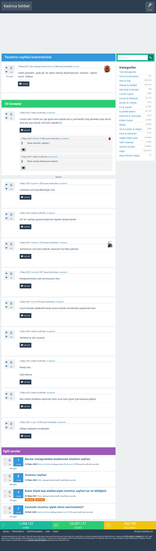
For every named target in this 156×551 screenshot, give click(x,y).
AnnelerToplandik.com (143, 531)
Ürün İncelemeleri (129, 76)
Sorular (37, 8)
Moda (122, 124)
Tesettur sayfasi (35, 475)
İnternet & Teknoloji (130, 116)
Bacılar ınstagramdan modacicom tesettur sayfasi (57, 459)
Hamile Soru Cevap (107, 8)
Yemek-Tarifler (127, 146)
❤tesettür (29, 500)
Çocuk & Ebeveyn (128, 98)
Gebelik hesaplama (34, 531)
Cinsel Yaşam (126, 94)
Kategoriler (65, 8)
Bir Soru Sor (90, 8)
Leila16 (66, 512)
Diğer (31, 66)
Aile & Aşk (125, 80)
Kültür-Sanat (126, 120)
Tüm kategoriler (128, 72)
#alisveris (40, 500)
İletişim (6, 531)
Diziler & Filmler (128, 102)
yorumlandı (64, 138)
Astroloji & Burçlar (129, 89)
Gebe (48, 531)
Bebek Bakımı (124, 8)
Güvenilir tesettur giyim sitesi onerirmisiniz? (54, 507)
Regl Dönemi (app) (129, 155)
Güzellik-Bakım (127, 111)
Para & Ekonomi (128, 133)
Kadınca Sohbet (17, 6)
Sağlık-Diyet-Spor (128, 138)
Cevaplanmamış (50, 8)
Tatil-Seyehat (126, 142)
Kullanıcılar (78, 8)
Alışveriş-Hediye (44, 464)
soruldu (76, 66)
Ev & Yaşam (125, 107)
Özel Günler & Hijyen (130, 129)
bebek (55, 531)
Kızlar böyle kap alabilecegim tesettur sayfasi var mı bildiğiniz (65, 490)
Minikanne (68, 464)
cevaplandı (50, 113)
